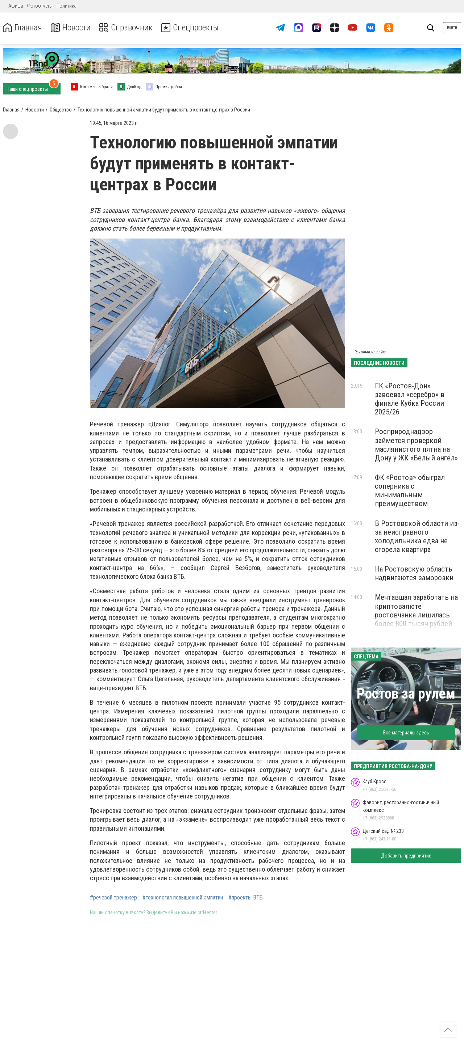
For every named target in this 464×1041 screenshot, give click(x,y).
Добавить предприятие (406, 856)
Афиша (15, 6)
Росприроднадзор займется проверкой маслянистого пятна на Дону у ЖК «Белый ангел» (416, 444)
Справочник (128, 28)
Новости (71, 28)
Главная (23, 28)
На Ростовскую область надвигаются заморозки (414, 573)
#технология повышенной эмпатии (182, 897)
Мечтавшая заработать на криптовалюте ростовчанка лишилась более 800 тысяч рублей (416, 610)
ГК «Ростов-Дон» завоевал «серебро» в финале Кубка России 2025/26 (409, 399)
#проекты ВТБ (245, 897)
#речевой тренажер (113, 897)
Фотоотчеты (40, 6)
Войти (452, 27)
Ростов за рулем (406, 693)
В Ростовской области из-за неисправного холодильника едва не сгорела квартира (417, 536)
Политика (66, 6)
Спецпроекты (193, 28)
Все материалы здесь (406, 733)
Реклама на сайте (370, 352)
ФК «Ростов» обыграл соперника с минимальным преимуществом (410, 490)
